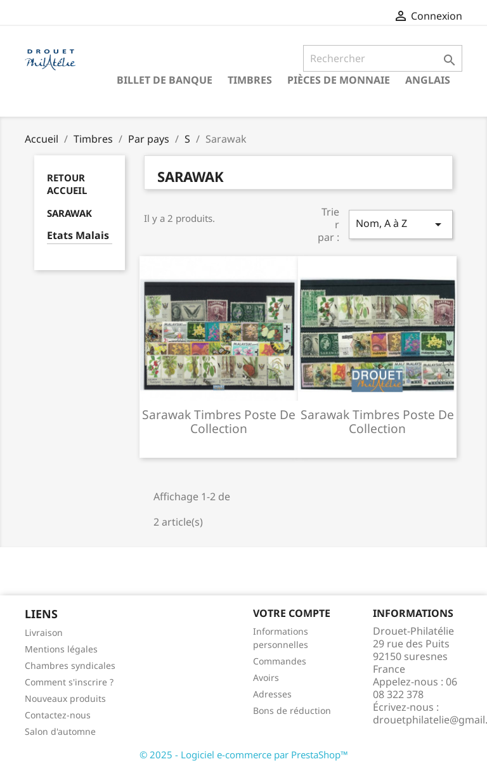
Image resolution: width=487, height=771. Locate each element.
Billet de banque (164, 80)
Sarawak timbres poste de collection (218, 421)
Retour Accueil (67, 184)
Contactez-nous (58, 715)
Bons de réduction (292, 710)
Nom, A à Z (401, 224)
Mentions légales (61, 649)
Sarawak (69, 213)
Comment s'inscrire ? (69, 682)
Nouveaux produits (65, 698)
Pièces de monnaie (338, 80)
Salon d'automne (60, 731)
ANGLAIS (427, 80)
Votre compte (291, 613)
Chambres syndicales (70, 665)
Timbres (250, 80)
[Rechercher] (382, 58)
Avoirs (266, 677)
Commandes (279, 661)
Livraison (44, 632)
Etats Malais (78, 235)
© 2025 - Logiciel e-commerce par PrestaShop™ (244, 754)
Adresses (272, 694)
